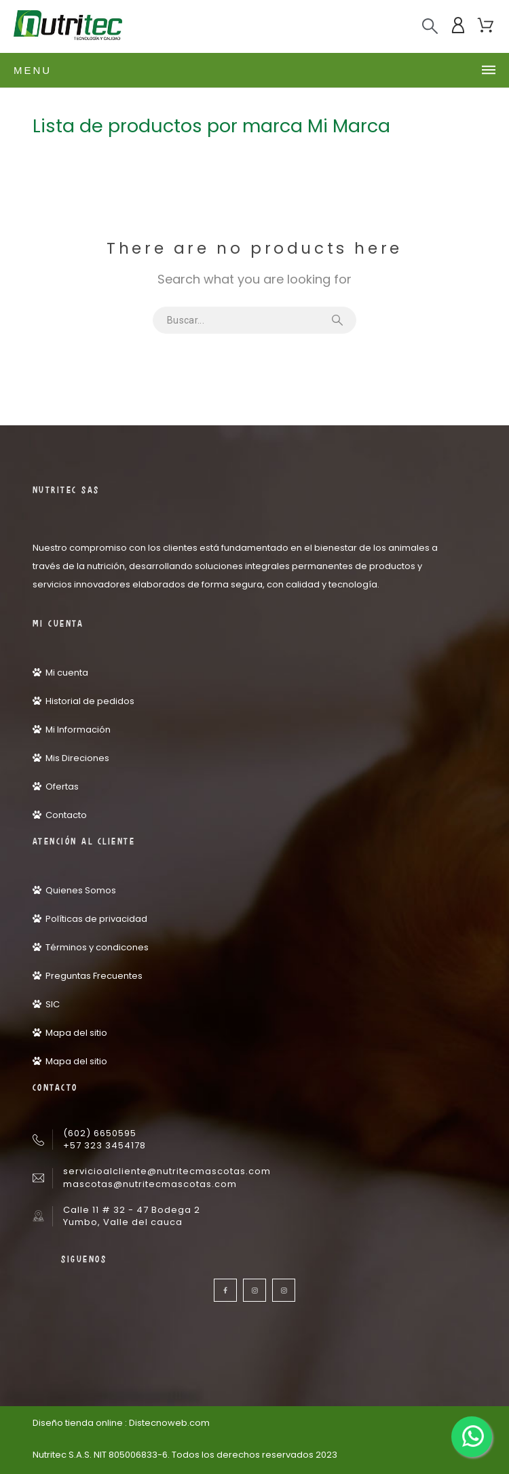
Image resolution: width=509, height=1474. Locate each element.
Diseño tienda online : (80, 1422)
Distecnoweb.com (169, 1422)
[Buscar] (430, 26)
